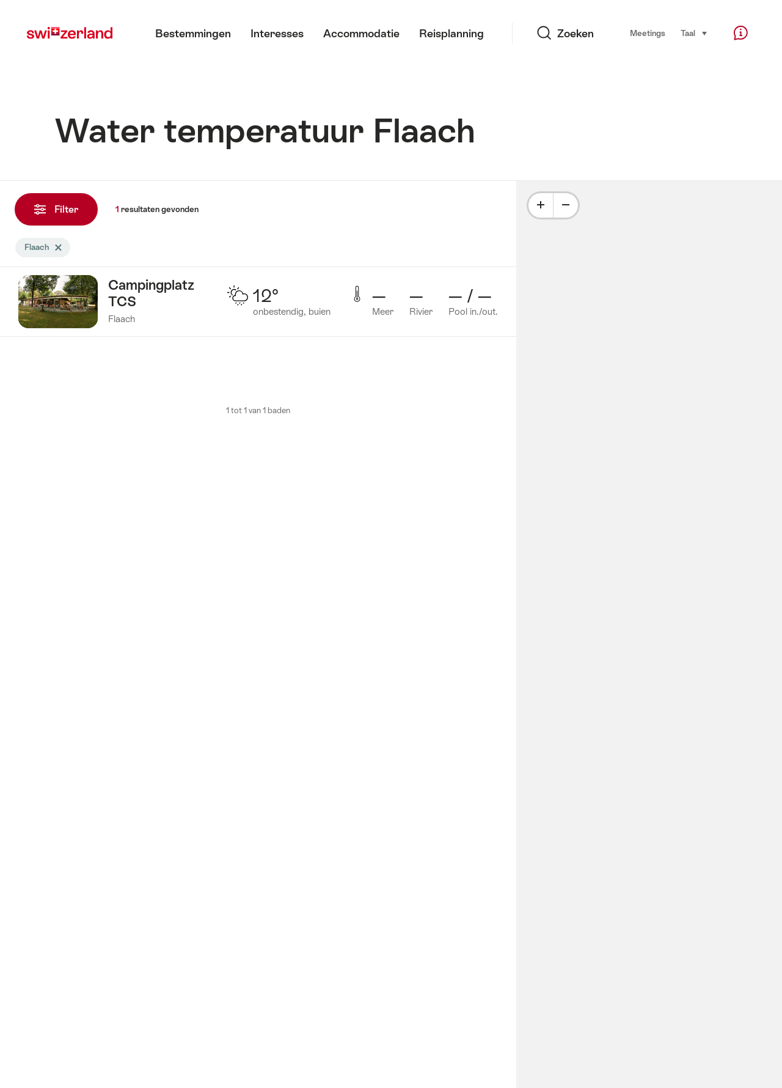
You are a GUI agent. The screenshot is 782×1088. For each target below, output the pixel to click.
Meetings (647, 33)
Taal (694, 32)
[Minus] (566, 205)
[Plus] (540, 205)
